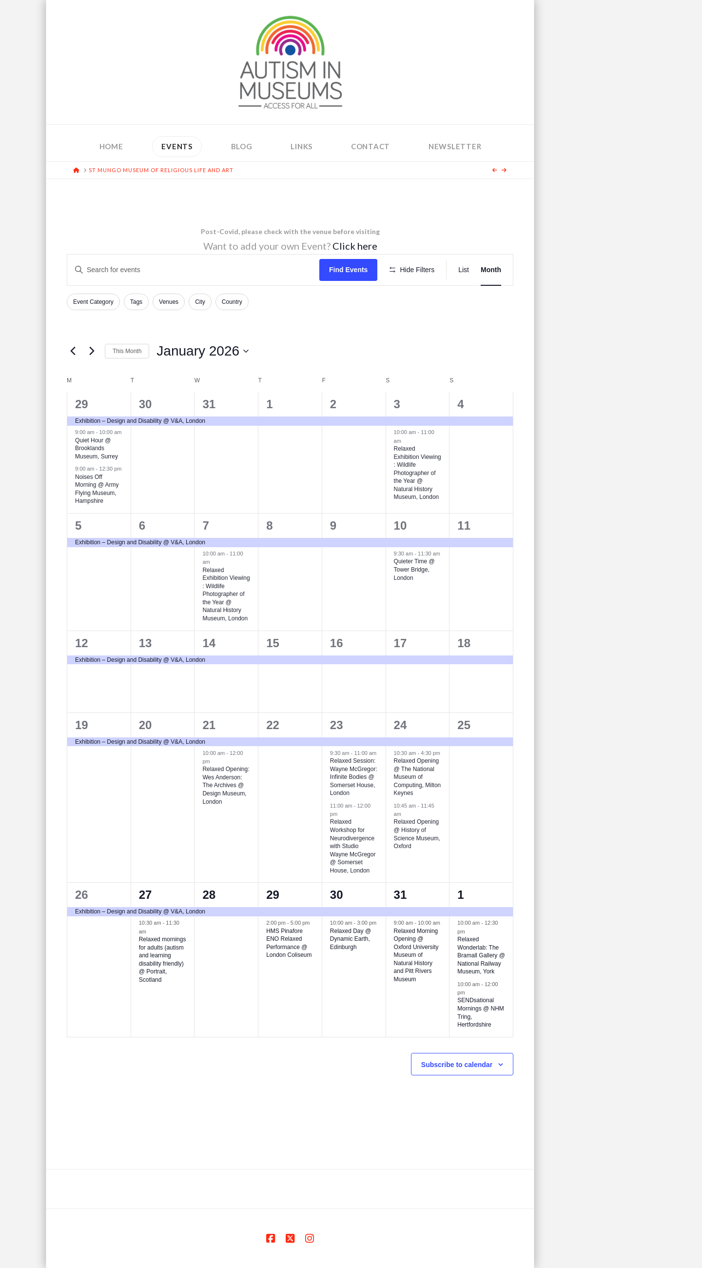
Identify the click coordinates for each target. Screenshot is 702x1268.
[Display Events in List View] (463, 270)
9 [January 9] (333, 525)
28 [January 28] (208, 894)
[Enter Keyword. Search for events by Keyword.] (193, 270)
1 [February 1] (460, 894)
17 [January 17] (400, 643)
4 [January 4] (460, 404)
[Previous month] (72, 351)
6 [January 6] (142, 525)
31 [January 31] (400, 894)
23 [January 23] (336, 725)
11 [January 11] (463, 525)
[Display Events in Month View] (491, 270)
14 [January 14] (208, 643)
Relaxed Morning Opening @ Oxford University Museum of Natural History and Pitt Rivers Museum (416, 955)
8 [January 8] (269, 525)
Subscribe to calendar (456, 1065)
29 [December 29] (81, 404)
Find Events (348, 270)
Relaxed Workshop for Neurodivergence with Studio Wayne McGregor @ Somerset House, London (353, 845)
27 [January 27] (145, 894)
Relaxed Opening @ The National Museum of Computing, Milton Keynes (417, 776)
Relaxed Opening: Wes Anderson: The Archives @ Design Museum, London (225, 785)
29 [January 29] (272, 894)
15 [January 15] (272, 643)
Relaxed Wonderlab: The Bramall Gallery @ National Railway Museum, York (481, 955)
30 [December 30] (145, 404)
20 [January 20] (145, 725)
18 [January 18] (463, 643)
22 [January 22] (272, 725)
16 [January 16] (336, 643)
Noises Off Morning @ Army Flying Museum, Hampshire (97, 489)
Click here (354, 246)
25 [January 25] (463, 725)
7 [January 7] (205, 525)
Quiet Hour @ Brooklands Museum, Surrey (96, 448)
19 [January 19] (81, 725)
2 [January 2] (333, 404)
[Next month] (92, 351)
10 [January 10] (400, 525)
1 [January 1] (269, 404)
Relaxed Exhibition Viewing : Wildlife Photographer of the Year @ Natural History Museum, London (417, 472)
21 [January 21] (208, 725)
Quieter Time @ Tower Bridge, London (414, 569)
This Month (127, 351)
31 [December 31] (208, 404)
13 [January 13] (145, 643)
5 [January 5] (78, 525)
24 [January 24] (400, 725)
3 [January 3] (397, 404)
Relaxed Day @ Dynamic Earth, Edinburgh (350, 939)
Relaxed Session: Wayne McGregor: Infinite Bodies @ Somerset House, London (353, 776)
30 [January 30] (336, 894)
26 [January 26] (81, 894)
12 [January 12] (81, 643)
